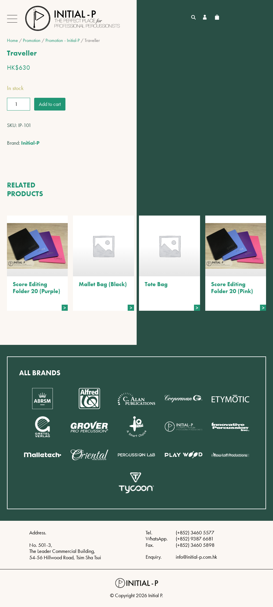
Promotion (32, 40)
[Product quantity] (18, 104)
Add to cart (50, 104)
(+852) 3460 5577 (195, 532)
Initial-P (30, 142)
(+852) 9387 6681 (195, 538)
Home (12, 40)
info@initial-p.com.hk (196, 556)
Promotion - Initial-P (62, 40)
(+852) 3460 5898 (195, 545)
